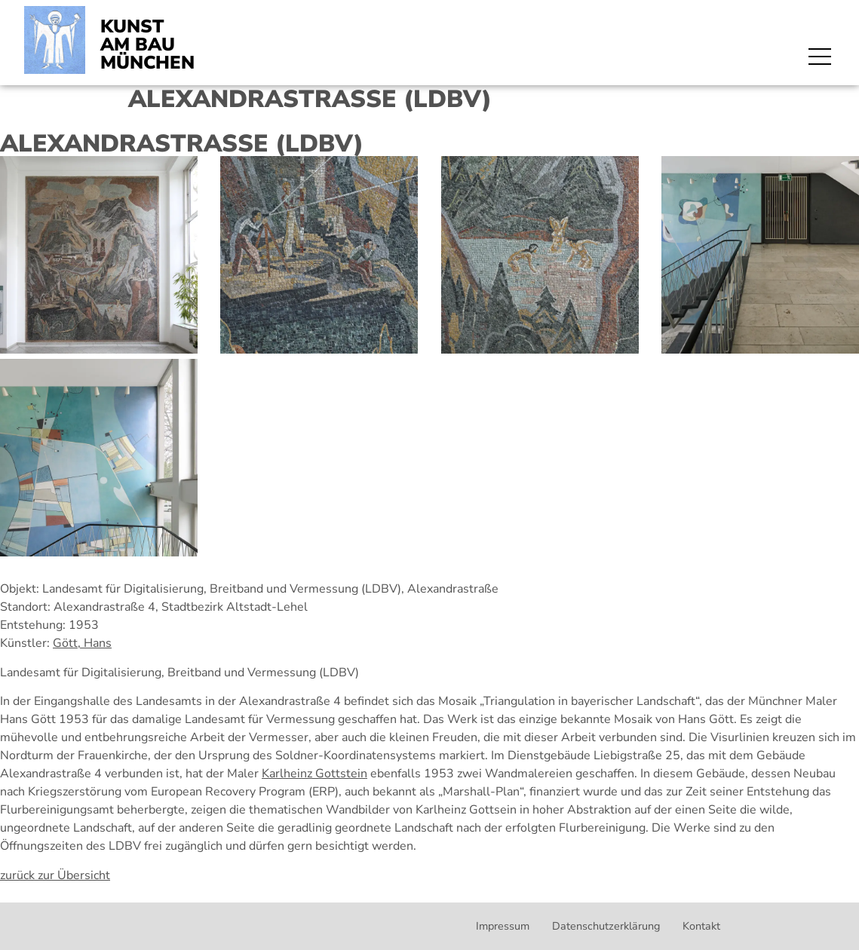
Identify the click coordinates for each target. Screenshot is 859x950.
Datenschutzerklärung (606, 925)
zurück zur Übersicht (55, 875)
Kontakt (701, 925)
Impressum (502, 925)
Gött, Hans (82, 643)
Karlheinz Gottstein (314, 773)
